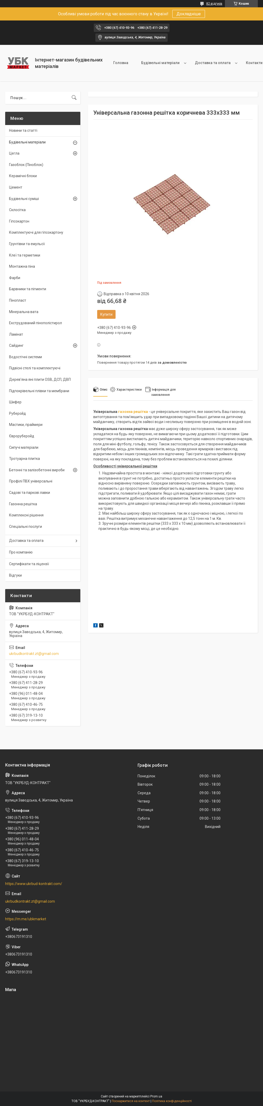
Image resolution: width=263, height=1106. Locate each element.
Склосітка (17, 210)
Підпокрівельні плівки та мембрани (39, 391)
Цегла (14, 153)
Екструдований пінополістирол (35, 323)
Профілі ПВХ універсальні (30, 481)
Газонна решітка (23, 504)
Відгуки (15, 575)
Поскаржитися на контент (131, 1101)
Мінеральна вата (23, 312)
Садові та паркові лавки (29, 492)
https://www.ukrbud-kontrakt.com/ (33, 884)
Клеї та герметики (24, 255)
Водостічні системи (25, 357)
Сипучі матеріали (23, 447)
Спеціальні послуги (25, 526)
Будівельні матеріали (160, 63)
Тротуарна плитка (24, 459)
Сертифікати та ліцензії (29, 564)
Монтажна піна (22, 266)
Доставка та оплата (213, 63)
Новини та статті (23, 130)
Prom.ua (156, 1096)
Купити (106, 314)
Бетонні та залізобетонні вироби (37, 470)
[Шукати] (74, 98)
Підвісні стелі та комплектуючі (34, 368)
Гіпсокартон (19, 221)
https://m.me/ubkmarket (25, 919)
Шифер (15, 402)
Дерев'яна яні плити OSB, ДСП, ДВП (40, 379)
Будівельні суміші (24, 199)
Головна (120, 63)
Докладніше (188, 13)
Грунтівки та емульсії (27, 244)
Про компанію (21, 552)
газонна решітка (133, 412)
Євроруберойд (21, 436)
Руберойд (17, 413)
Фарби (14, 278)
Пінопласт (17, 300)
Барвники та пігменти (27, 289)
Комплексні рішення (26, 515)
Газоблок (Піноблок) (26, 165)
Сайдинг (16, 345)
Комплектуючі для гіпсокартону (36, 232)
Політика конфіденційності (172, 1101)
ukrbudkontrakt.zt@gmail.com (34, 654)
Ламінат (16, 334)
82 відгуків (214, 3)
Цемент (15, 187)
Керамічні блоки (23, 176)
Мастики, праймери (25, 425)
